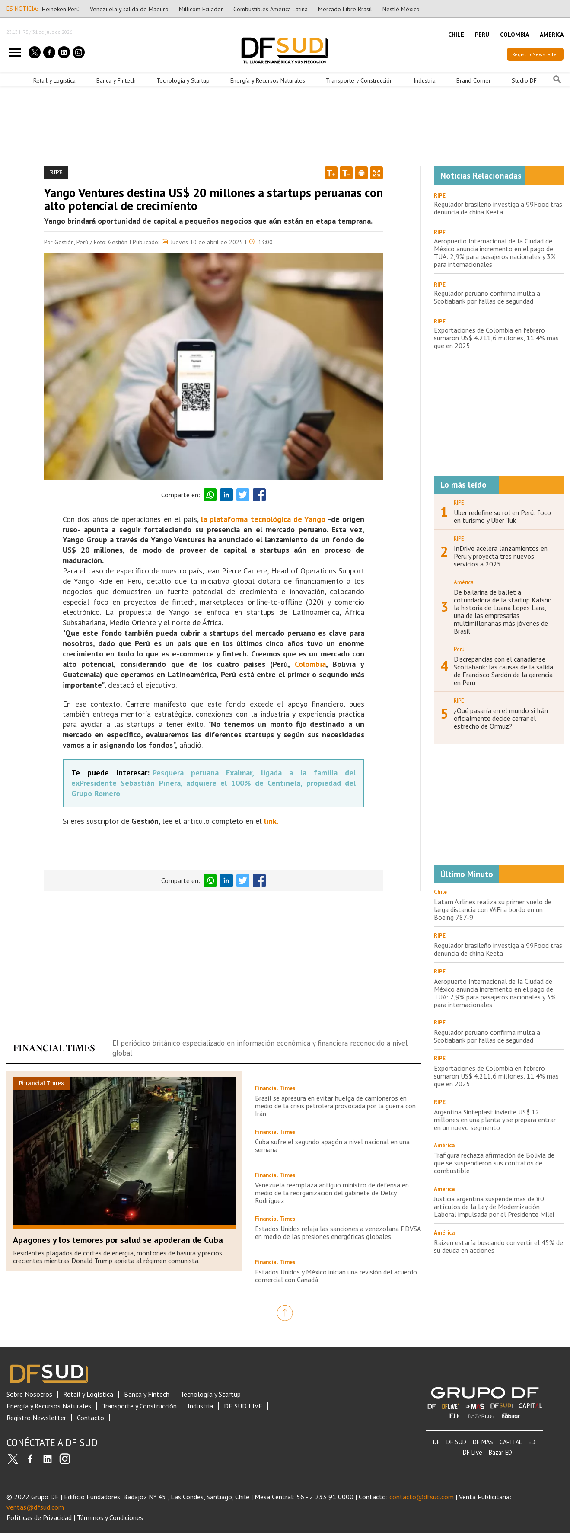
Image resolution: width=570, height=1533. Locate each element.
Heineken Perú (61, 9)
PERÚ (482, 34)
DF (436, 1442)
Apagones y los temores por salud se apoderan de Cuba (118, 1239)
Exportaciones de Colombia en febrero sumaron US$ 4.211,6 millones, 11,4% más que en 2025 (496, 337)
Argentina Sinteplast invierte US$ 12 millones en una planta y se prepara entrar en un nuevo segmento (495, 1119)
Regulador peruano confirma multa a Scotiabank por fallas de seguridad (487, 297)
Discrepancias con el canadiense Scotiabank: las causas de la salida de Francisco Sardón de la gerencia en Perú (503, 670)
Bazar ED (500, 1452)
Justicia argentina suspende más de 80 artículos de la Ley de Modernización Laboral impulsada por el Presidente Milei (494, 1206)
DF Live (472, 1452)
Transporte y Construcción (359, 80)
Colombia (310, 664)
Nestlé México (401, 9)
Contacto (90, 1417)
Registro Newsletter (535, 54)
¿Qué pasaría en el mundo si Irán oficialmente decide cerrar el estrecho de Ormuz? (501, 718)
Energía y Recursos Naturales (267, 80)
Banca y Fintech (116, 80)
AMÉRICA (552, 34)
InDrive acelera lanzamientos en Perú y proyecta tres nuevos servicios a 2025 (501, 556)
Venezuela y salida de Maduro (129, 9)
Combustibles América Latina (270, 9)
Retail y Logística (54, 80)
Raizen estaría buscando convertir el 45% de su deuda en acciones (498, 1246)
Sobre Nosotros (29, 1394)
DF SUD (456, 1442)
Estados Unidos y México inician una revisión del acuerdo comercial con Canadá (336, 1275)
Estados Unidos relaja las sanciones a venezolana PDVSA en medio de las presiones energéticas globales (337, 1232)
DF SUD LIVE (243, 1406)
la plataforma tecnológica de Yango (263, 519)
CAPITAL (511, 1442)
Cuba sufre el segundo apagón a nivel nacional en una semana (332, 1145)
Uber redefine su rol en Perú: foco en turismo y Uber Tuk (502, 516)
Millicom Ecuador (201, 9)
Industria (425, 80)
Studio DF (524, 80)
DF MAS (483, 1442)
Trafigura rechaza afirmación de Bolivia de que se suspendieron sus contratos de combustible (494, 1163)
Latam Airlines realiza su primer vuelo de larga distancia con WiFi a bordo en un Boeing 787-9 (492, 909)
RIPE (440, 195)
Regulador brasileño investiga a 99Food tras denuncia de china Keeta (498, 208)
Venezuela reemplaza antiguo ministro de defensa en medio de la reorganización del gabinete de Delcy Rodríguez (332, 1192)
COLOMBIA (514, 34)
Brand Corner (473, 80)
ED (532, 1442)
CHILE (456, 34)
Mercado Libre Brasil (345, 9)
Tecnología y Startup (183, 80)
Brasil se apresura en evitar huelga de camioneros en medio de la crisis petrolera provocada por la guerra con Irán (335, 1105)
